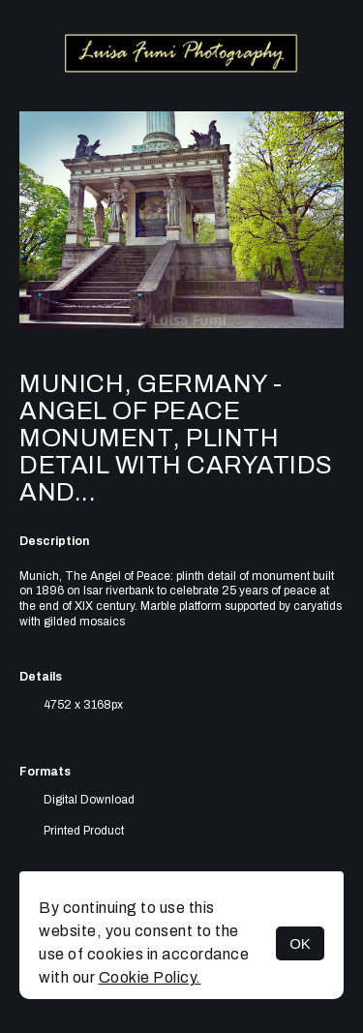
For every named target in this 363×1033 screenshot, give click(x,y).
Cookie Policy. (150, 977)
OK (300, 943)
